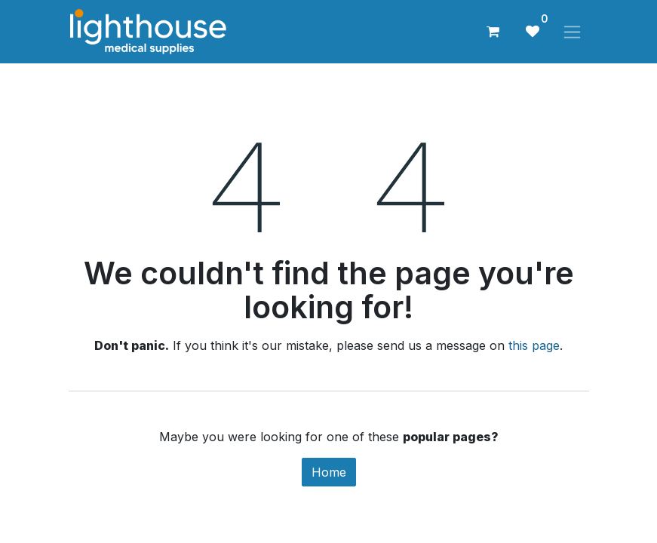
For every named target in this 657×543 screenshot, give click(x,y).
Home (329, 472)
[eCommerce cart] (493, 31)
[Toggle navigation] (572, 32)
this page (534, 345)
